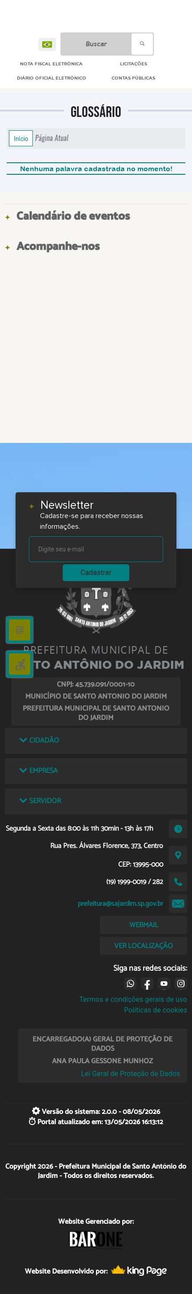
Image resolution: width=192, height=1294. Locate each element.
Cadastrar (96, 572)
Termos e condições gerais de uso (133, 999)
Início (21, 138)
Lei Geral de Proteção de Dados (130, 1073)
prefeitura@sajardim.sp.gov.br (120, 904)
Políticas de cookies (155, 1010)
